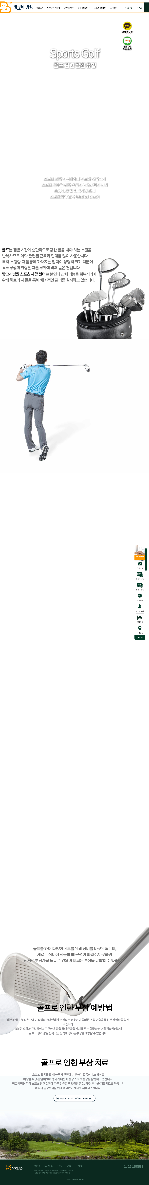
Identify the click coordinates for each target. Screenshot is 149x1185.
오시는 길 (140, 633)
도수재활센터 (68, 7)
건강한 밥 (140, 622)
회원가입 (128, 7)
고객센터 (113, 7)
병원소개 (39, 7)
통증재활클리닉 (84, 7)
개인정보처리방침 (48, 1166)
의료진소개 (140, 611)
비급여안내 (69, 1166)
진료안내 (140, 600)
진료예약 (140, 568)
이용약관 (59, 1166)
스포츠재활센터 (100, 7)
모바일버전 (79, 1166)
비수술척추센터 (53, 7)
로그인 (139, 7)
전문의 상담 (140, 579)
